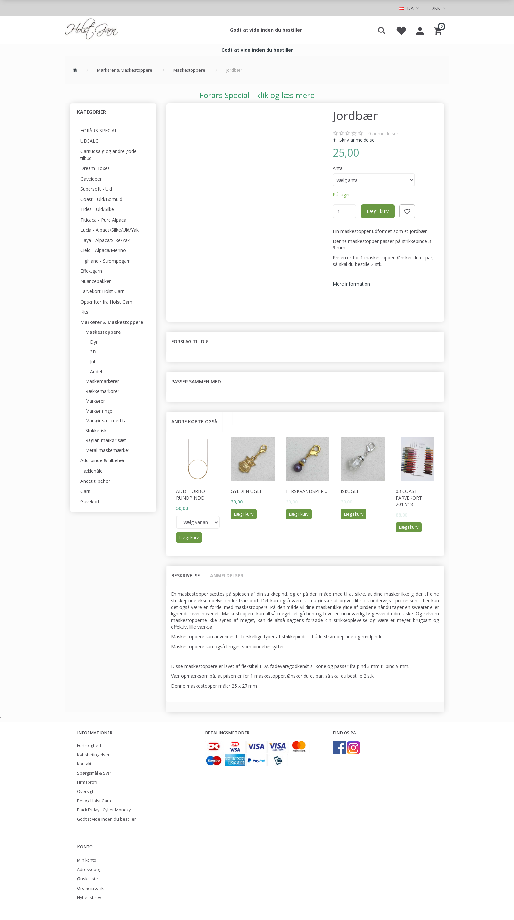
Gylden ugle (246, 491)
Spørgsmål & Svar (94, 773)
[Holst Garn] (91, 30)
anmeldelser (383, 133)
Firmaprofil (87, 782)
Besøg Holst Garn (94, 800)
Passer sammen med (196, 381)
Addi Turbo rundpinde (190, 494)
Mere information (351, 284)
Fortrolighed (89, 745)
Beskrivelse (185, 575)
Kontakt (84, 764)
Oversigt (85, 791)
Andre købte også (194, 421)
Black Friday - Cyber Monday (104, 810)
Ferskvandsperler (308, 491)
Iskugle (350, 491)
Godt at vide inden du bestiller (266, 30)
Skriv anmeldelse (356, 140)
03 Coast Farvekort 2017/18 (409, 497)
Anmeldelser (226, 575)
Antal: (339, 168)
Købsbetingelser (93, 755)
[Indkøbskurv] (439, 30)
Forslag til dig (190, 341)
